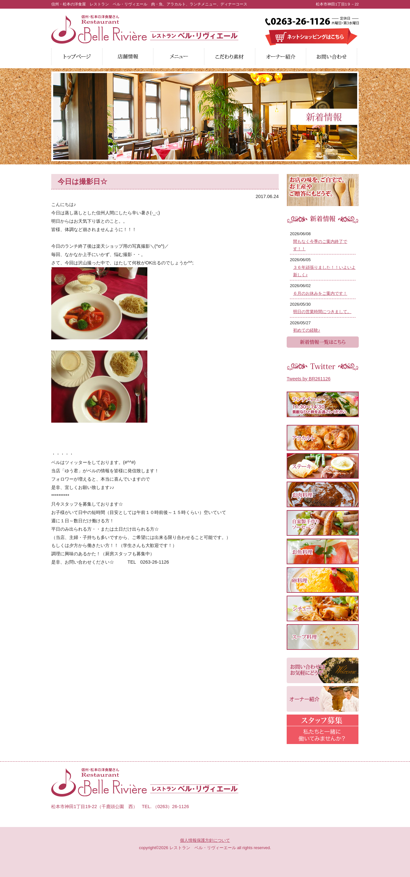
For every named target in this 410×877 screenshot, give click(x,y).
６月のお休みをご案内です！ (320, 293)
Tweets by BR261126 (309, 378)
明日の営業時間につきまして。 (322, 311)
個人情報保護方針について (205, 840)
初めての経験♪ (306, 330)
